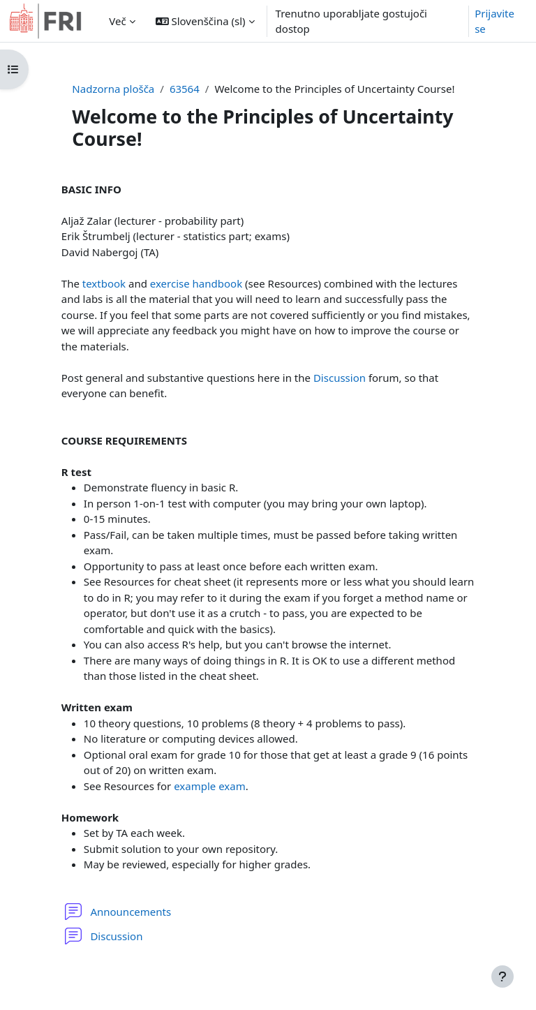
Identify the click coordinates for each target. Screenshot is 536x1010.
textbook (104, 283)
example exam (210, 786)
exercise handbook (196, 283)
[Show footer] (502, 976)
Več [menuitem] (117, 21)
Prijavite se (494, 21)
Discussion (339, 378)
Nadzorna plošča (113, 89)
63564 (185, 89)
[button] (205, 21)
